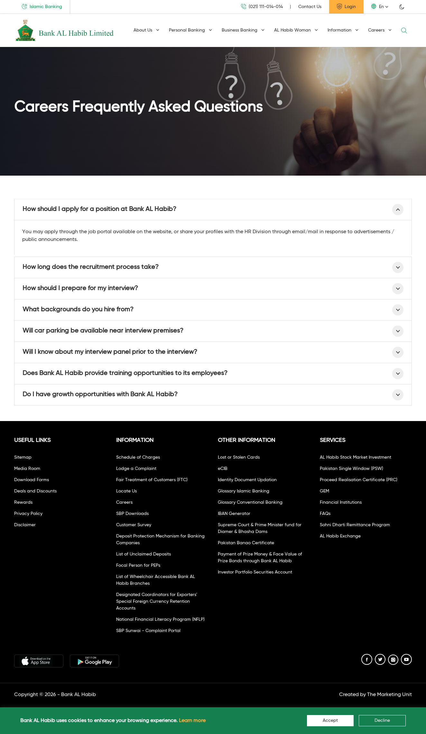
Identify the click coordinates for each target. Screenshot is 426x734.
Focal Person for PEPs (138, 565)
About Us (146, 30)
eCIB (222, 468)
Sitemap (23, 457)
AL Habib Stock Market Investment (355, 457)
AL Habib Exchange (340, 536)
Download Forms (31, 480)
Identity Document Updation (247, 480)
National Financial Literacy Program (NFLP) (160, 619)
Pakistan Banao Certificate (246, 543)
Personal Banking (190, 30)
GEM (324, 491)
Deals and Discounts (35, 491)
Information (343, 30)
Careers (380, 30)
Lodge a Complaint (136, 468)
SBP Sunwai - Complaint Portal (148, 630)
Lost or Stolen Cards (239, 457)
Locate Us (126, 491)
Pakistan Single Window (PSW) (351, 468)
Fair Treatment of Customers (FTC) (152, 480)
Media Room (27, 468)
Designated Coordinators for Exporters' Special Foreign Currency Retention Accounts (156, 601)
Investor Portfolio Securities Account (255, 572)
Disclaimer (25, 525)
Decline (382, 720)
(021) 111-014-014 (262, 6)
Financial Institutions (341, 502)
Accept (330, 720)
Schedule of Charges (138, 457)
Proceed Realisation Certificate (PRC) (358, 480)
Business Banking (243, 30)
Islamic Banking (42, 6)
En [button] (377, 6)
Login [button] (346, 6)
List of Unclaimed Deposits (143, 554)
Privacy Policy (28, 513)
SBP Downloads (132, 513)
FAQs (325, 513)
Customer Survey (133, 525)
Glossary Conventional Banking (250, 502)
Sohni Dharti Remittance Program (355, 525)
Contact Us (309, 7)
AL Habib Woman (296, 30)
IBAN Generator (234, 513)
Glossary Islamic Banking (243, 491)
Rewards (23, 502)
